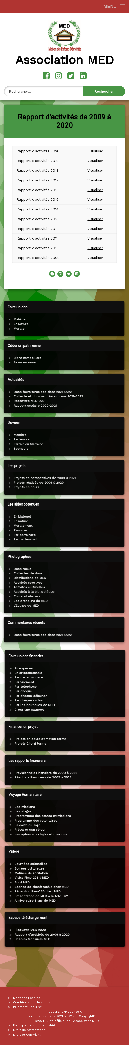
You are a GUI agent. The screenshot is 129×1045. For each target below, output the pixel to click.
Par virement (109, 682)
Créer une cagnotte (114, 709)
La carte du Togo (112, 825)
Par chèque (108, 691)
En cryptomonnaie (113, 673)
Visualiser (95, 137)
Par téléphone (110, 686)
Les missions (109, 807)
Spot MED (106, 882)
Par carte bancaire (113, 677)
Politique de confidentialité (34, 1025)
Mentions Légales (26, 998)
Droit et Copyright (26, 1034)
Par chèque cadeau (114, 700)
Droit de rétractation (29, 1030)
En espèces (108, 668)
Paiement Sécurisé (27, 1007)
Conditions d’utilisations (31, 1002)
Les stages (107, 811)
